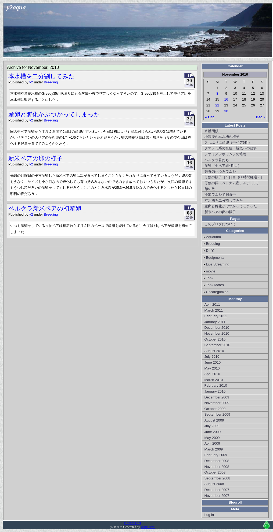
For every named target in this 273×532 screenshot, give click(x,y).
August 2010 (214, 351)
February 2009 (215, 455)
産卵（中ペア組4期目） (222, 166)
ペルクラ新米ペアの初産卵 (44, 208)
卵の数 (209, 189)
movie (210, 271)
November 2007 (216, 496)
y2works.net (132, 523)
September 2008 (217, 478)
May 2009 (212, 438)
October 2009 (215, 409)
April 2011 (212, 304)
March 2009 (213, 449)
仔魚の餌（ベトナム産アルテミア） (232, 183)
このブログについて (220, 224)
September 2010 (217, 345)
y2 (31, 82)
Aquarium (213, 237)
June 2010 (212, 362)
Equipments (215, 258)
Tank (209, 278)
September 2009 (217, 414)
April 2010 (212, 374)
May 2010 (212, 368)
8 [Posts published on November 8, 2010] (217, 93)
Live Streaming (217, 264)
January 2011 (215, 322)
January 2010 (215, 391)
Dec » (260, 117)
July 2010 (212, 356)
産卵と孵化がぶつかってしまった (54, 114)
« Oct (209, 117)
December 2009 (216, 397)
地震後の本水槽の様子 (221, 137)
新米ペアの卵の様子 (35, 158)
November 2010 (216, 333)
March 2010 (213, 380)
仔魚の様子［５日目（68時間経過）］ (234, 177)
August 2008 (214, 484)
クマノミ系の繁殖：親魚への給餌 (230, 148)
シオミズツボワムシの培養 (225, 154)
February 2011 (215, 316)
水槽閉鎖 (211, 131)
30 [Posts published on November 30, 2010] (226, 111)
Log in (209, 515)
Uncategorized (217, 292)
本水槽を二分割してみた (41, 76)
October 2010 (215, 339)
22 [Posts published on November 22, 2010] (217, 105)
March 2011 (213, 310)
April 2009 (212, 443)
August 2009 (214, 420)
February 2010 (215, 385)
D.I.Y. (210, 251)
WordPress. (148, 527)
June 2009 (212, 432)
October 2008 (215, 472)
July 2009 (212, 426)
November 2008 (216, 467)
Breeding (51, 82)
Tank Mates (215, 285)
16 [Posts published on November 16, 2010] (226, 99)
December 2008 (216, 461)
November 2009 (216, 403)
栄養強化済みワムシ (220, 171)
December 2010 (216, 328)
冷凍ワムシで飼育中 (220, 195)
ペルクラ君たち (216, 160)
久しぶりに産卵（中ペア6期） (228, 143)
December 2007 (216, 490)
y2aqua (16, 7)
